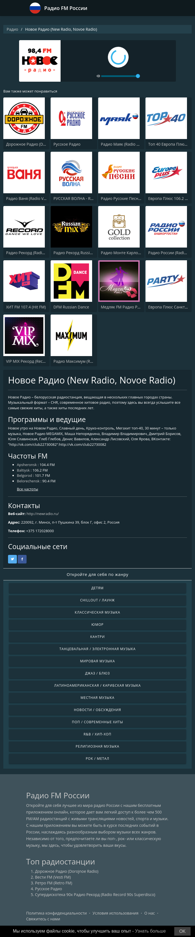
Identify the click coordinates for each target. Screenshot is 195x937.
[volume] (120, 76)
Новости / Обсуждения (97, 709)
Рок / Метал (97, 758)
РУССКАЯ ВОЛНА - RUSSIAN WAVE (84, 198)
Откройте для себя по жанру (97, 574)
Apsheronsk (27, 464)
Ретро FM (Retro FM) (53, 882)
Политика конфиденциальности (56, 913)
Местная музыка (97, 697)
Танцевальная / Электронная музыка (97, 649)
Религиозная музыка (97, 746)
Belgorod (24, 475)
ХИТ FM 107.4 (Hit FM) (26, 307)
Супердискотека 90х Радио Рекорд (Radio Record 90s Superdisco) (95, 894)
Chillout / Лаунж (97, 600)
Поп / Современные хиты (97, 722)
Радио (12, 29)
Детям (97, 588)
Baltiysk (23, 470)
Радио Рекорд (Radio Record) (32, 252)
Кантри (97, 636)
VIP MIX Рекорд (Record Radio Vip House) (43, 361)
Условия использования (116, 913)
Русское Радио (66, 144)
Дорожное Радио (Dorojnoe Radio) (37, 144)
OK (182, 931)
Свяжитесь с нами (43, 918)
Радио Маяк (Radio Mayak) (125, 144)
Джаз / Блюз (97, 673)
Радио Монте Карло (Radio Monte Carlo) (138, 252)
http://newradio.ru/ (43, 513)
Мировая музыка (97, 661)
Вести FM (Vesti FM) (53, 877)
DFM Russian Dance (71, 307)
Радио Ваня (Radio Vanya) (29, 198)
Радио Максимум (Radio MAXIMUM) (86, 361)
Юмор (98, 624)
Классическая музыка (97, 612)
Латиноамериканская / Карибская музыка (97, 685)
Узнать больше (150, 931)
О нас (149, 913)
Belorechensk (28, 480)
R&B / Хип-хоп (97, 734)
